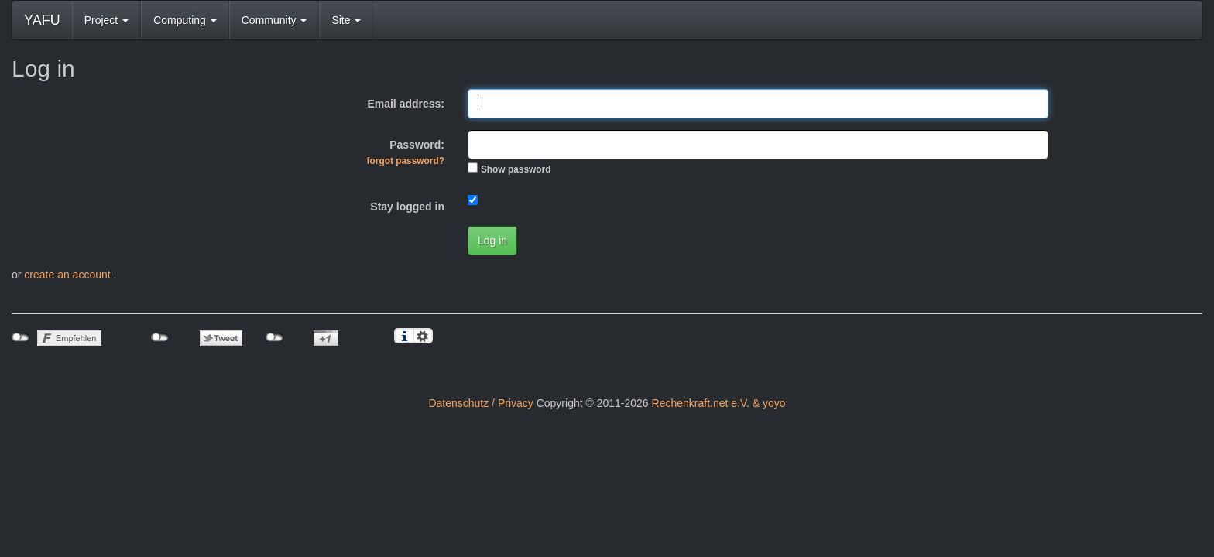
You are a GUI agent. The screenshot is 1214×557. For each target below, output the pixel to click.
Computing (185, 20)
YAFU (42, 20)
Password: (405, 152)
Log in (492, 240)
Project (106, 20)
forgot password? (405, 160)
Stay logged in (407, 206)
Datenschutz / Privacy (480, 403)
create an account (68, 274)
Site (346, 20)
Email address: (405, 103)
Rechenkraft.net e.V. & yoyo (719, 403)
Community (274, 20)
